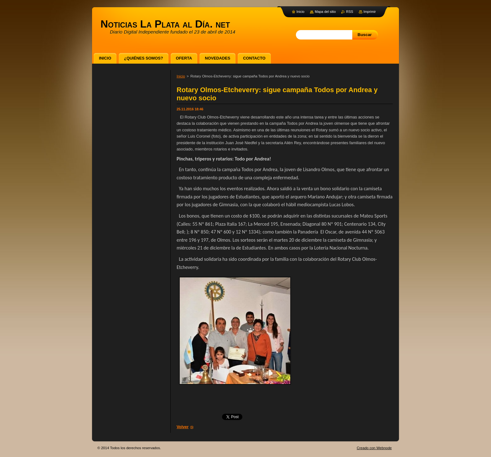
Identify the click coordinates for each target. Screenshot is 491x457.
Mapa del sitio (325, 11)
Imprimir (370, 11)
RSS (349, 11)
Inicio (181, 76)
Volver (183, 426)
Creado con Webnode (374, 448)
